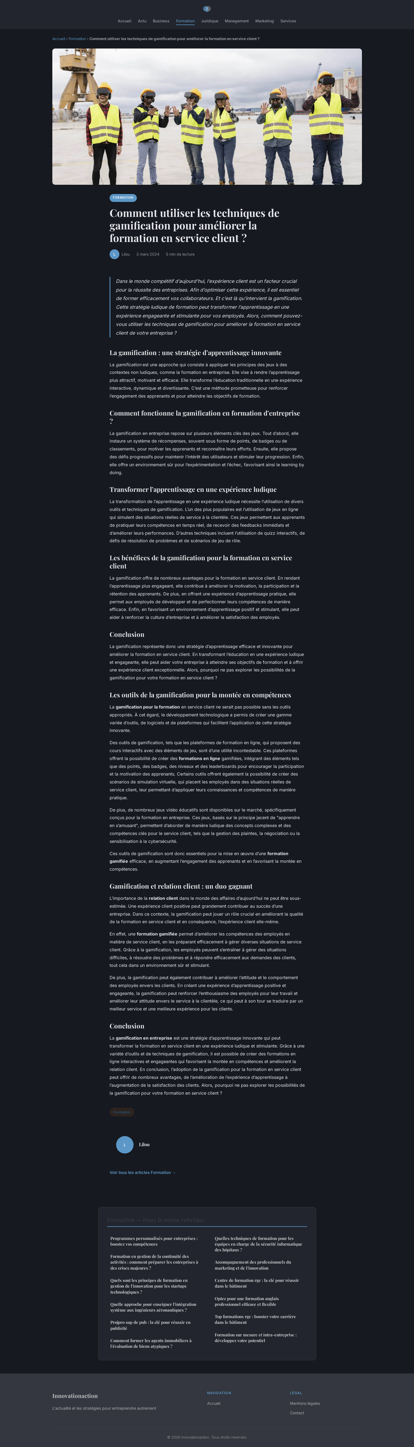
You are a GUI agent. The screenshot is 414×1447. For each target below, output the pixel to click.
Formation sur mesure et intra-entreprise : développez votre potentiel (256, 1337)
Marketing (264, 21)
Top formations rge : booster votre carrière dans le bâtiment (255, 1319)
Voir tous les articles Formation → (143, 1172)
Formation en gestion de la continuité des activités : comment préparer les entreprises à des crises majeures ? (154, 1262)
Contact (297, 1412)
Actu (142, 21)
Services (288, 21)
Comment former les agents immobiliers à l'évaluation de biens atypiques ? (151, 1343)
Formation (185, 21)
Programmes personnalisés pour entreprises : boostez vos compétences (154, 1241)
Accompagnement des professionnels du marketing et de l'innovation (253, 1264)
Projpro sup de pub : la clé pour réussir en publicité (150, 1325)
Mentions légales (305, 1403)
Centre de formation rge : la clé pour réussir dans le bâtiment (257, 1283)
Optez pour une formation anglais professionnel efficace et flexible (247, 1301)
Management (237, 21)
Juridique (209, 21)
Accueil (124, 21)
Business (161, 21)
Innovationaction (75, 1395)
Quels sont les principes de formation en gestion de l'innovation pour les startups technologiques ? (149, 1286)
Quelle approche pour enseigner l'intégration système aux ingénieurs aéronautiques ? (153, 1307)
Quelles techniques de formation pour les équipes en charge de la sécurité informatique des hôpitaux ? (258, 1244)
